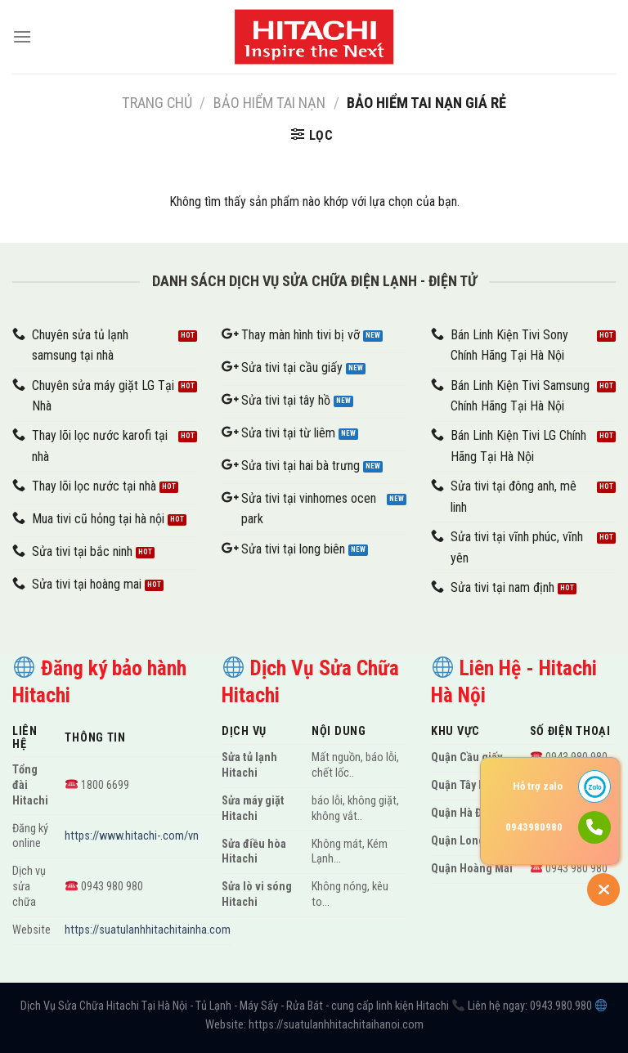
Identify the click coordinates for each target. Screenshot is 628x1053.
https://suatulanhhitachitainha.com (148, 930)
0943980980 (534, 827)
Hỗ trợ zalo (538, 786)
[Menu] (22, 36)
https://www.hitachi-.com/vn (132, 836)
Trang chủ (157, 102)
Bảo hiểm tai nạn (269, 102)
